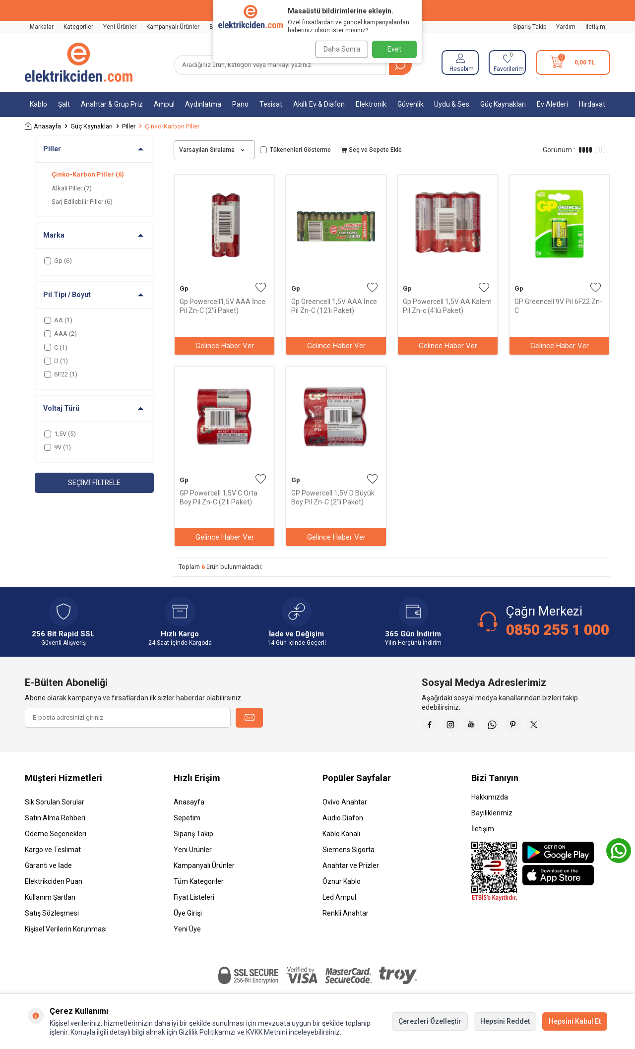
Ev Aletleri (552, 104)
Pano (240, 104)
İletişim (595, 26)
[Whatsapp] (506, 727)
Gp (184, 288)
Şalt (64, 104)
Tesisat (270, 104)
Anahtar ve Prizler (350, 869)
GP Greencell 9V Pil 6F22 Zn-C (558, 306)
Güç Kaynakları (503, 104)
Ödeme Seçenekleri (55, 838)
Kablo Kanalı (341, 838)
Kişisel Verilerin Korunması (66, 933)
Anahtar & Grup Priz (112, 104)
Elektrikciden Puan (53, 885)
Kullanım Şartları (50, 901)
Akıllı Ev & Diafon (319, 104)
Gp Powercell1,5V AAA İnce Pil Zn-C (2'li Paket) (222, 306)
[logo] (78, 62)
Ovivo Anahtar (344, 806)
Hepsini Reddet (505, 1021)
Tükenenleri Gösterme (295, 149)
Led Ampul (339, 901)
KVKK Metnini (266, 1032)
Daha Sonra (338, 49)
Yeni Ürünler (119, 26)
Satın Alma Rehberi (55, 822)
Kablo (38, 104)
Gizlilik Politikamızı (207, 1032)
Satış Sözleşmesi (52, 917)
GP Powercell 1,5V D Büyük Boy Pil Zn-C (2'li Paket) (333, 497)
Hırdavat (592, 104)
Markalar (42, 26)
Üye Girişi (188, 917)
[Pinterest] (531, 727)
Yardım (565, 26)
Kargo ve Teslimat (53, 854)
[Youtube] (481, 727)
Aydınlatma (203, 104)
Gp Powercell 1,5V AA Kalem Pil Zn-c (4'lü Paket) (447, 306)
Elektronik (371, 104)
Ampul (164, 104)
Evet (394, 49)
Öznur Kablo (341, 885)
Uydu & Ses (451, 104)
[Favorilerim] (507, 62)
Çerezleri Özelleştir (429, 1021)
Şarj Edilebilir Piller (82, 201)
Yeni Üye (187, 933)
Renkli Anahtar (345, 917)
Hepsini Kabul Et (575, 1021)
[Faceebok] (432, 727)
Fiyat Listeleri (194, 901)
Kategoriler (78, 26)
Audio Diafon (342, 822)
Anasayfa (43, 126)
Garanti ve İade (48, 869)
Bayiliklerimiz (491, 817)
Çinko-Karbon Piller (88, 174)
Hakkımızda (489, 801)
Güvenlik (410, 104)
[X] (556, 727)
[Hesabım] (460, 62)
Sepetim (187, 822)
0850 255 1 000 (557, 629)
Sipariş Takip (529, 26)
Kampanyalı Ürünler (172, 26)
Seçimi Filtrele (94, 483)
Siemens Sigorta (348, 854)
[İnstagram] (456, 727)
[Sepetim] (573, 62)
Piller (128, 126)
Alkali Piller (72, 188)
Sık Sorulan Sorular (54, 806)
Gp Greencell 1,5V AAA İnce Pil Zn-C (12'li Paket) (334, 306)
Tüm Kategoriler (199, 885)
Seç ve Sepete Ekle (371, 149)
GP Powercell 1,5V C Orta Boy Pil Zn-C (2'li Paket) (218, 497)
